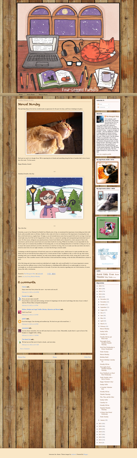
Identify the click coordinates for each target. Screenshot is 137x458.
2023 (100, 294)
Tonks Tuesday (104, 351)
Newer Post (22, 357)
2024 (100, 291)
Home (21, 94)
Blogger (86, 454)
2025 (100, 288)
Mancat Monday (35, 276)
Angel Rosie (31, 94)
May (101, 318)
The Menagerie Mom (112, 116)
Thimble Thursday (105, 394)
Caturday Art (103, 334)
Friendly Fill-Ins (104, 364)
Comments (101, 107)
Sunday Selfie (104, 331)
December (103, 299)
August (102, 310)
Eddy (105, 274)
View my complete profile (104, 154)
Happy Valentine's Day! (106, 382)
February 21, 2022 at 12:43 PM (30, 292)
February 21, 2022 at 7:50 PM (30, 335)
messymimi (25, 328)
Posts (100, 104)
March (102, 323)
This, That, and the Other (107, 397)
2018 (100, 431)
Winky (114, 277)
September (103, 307)
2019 (100, 429)
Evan (28, 276)
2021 (100, 423)
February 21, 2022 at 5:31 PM (30, 315)
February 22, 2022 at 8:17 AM (30, 345)
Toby (106, 277)
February (103, 326)
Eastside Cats (25, 296)
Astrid (99, 274)
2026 (100, 286)
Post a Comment (25, 349)
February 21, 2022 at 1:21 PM (30, 305)
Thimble (100, 277)
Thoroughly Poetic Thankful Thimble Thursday (106, 343)
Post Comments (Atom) (58, 362)
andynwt (73, 454)
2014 (100, 442)
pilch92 (24, 319)
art (23, 276)
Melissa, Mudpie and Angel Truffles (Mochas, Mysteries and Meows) (41, 309)
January (102, 420)
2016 (100, 437)
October (102, 304)
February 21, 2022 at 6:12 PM (30, 324)
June (101, 315)
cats (26, 276)
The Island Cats (26, 339)
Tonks (111, 277)
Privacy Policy (43, 94)
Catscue (24, 287)
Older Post (87, 357)
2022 (100, 297)
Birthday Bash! (104, 357)
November (103, 302)
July (101, 313)
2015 (100, 440)
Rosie (117, 274)
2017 (100, 434)
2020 (100, 426)
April (102, 321)
